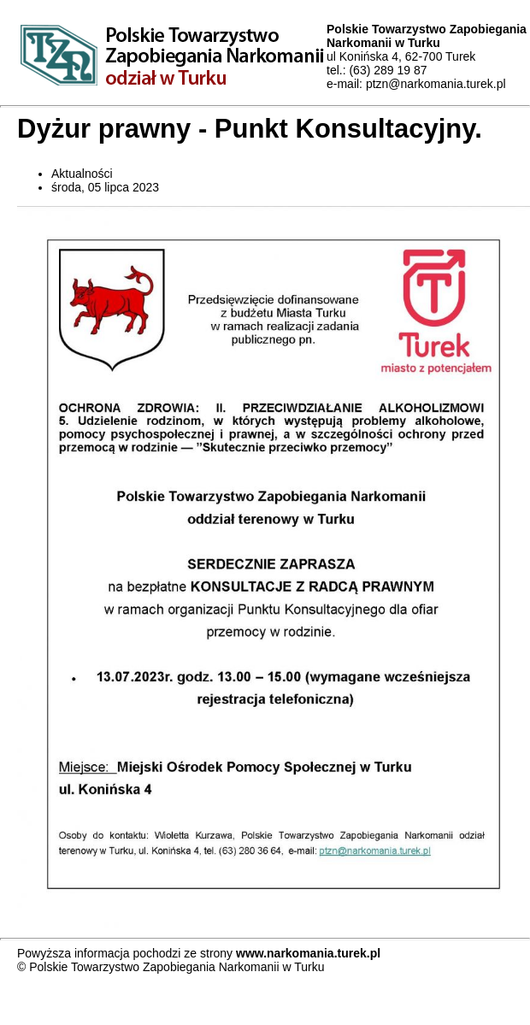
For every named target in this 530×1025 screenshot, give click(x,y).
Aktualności (82, 173)
